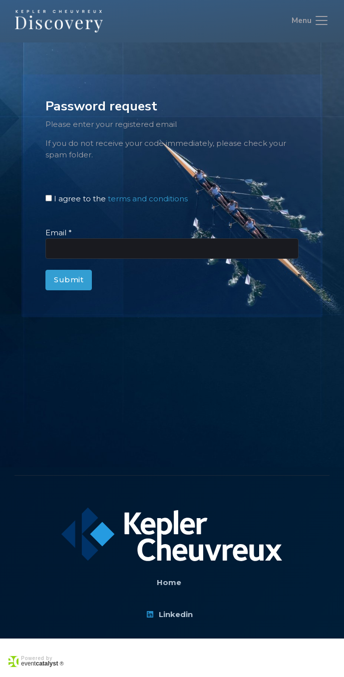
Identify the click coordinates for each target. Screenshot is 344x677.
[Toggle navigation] (310, 21)
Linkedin (169, 614)
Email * (58, 232)
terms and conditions (148, 198)
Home (169, 582)
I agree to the (121, 198)
